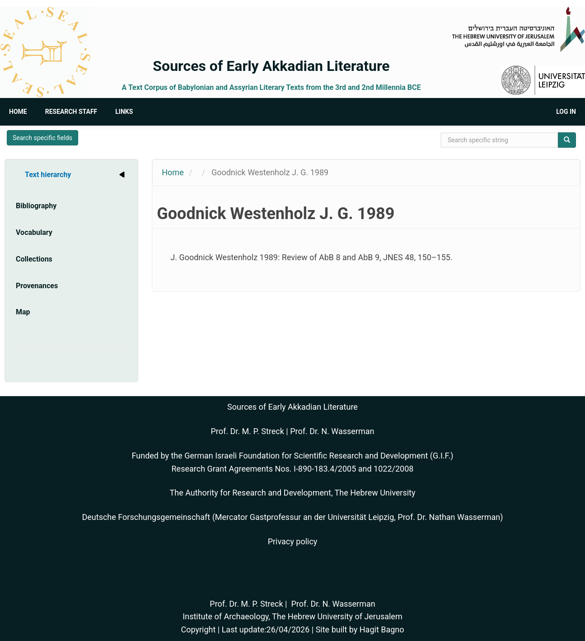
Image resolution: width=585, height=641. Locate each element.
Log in (566, 111)
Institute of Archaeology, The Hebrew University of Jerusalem (292, 616)
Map (23, 312)
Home (18, 111)
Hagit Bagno (382, 629)
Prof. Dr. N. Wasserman (332, 431)
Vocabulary (34, 232)
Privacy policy (293, 541)
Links (124, 111)
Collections (34, 259)
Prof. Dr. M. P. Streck (247, 431)
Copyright (198, 629)
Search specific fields (42, 137)
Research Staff (71, 111)
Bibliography (36, 205)
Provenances (37, 285)
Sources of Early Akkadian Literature (271, 66)
